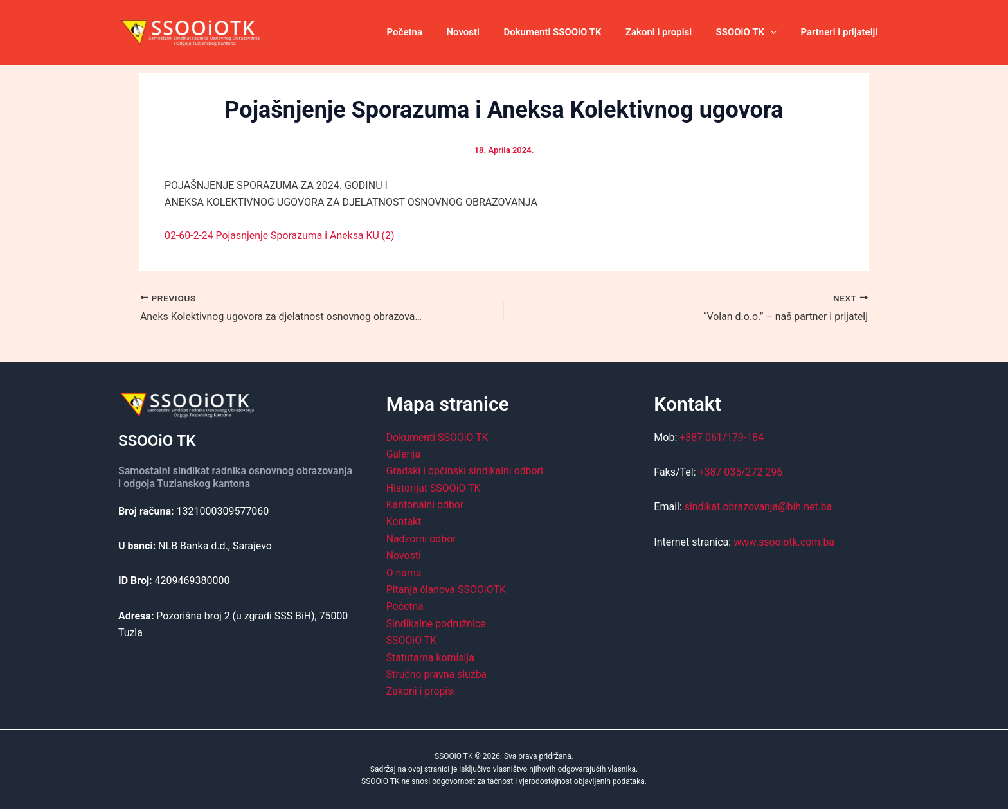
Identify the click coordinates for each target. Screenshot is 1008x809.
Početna (431, 32)
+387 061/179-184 (722, 437)
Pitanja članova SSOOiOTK (446, 589)
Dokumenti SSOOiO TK (569, 32)
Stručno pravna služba (437, 674)
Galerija (403, 454)
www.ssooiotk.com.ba (784, 542)
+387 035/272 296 (741, 472)
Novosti (484, 32)
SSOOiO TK (753, 32)
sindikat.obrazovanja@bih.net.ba (759, 507)
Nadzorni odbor (421, 539)
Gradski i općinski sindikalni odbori (465, 471)
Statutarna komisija (430, 657)
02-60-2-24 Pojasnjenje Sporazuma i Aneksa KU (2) (280, 235)
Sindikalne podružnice (436, 624)
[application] (777, 32)
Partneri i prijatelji (841, 32)
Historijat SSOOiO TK (434, 488)
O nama (404, 572)
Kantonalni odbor (425, 505)
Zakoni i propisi (671, 32)
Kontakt (404, 521)
